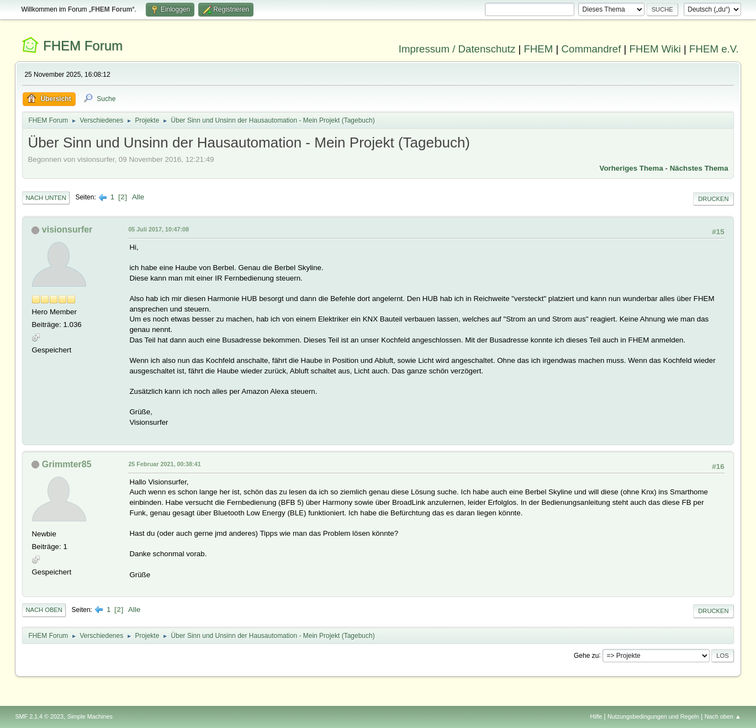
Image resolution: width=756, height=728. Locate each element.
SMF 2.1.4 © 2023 (39, 716)
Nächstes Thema (699, 168)
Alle (138, 197)
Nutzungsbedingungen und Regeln (653, 716)
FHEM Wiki (655, 49)
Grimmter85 (67, 464)
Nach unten (45, 197)
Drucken (713, 199)
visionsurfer (67, 229)
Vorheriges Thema (631, 168)
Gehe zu (586, 655)
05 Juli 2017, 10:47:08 (158, 229)
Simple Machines (90, 716)
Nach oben (43, 609)
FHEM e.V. (714, 49)
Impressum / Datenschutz (457, 49)
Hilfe (596, 716)
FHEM (538, 49)
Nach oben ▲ (723, 716)
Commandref (591, 49)
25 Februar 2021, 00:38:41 (164, 464)
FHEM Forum (83, 45)
